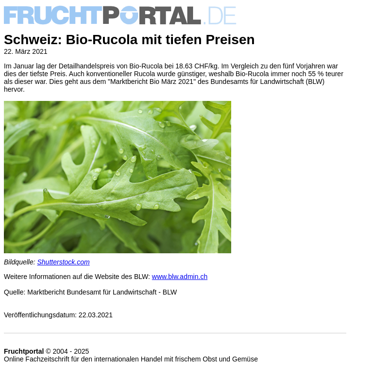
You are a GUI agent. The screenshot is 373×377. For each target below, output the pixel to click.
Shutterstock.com (63, 262)
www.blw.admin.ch (179, 276)
